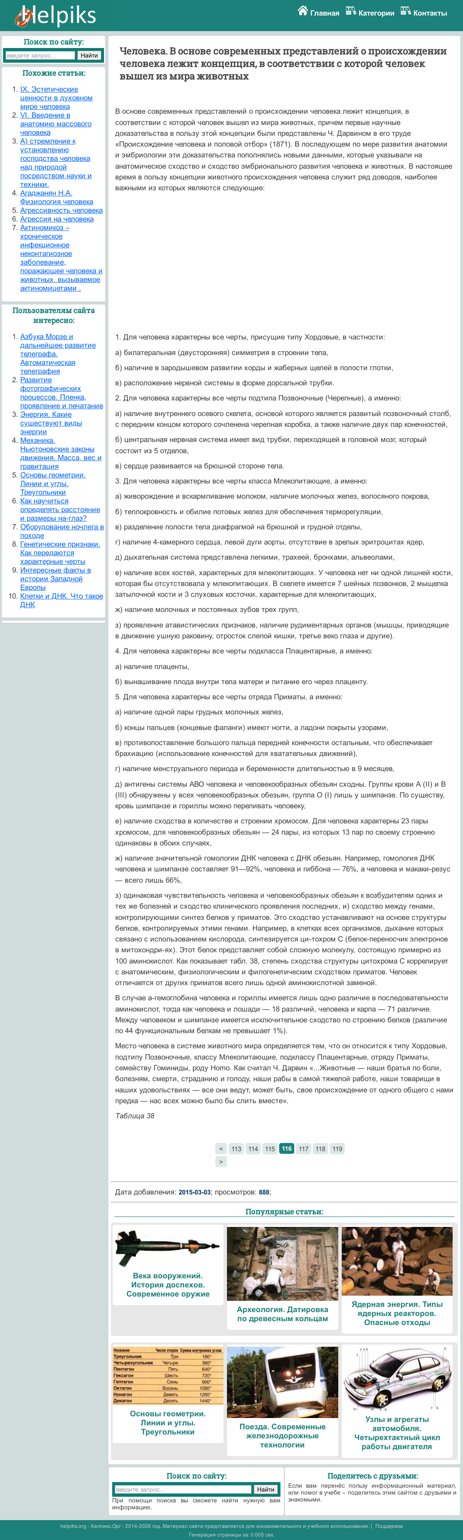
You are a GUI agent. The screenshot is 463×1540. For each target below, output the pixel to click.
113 (236, 1149)
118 (320, 1149)
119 (337, 1149)
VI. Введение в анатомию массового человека (55, 124)
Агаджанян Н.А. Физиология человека (56, 197)
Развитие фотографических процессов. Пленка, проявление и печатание (61, 393)
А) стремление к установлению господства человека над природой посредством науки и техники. (56, 163)
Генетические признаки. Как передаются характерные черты (60, 553)
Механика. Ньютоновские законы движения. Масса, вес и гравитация (61, 453)
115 (270, 1149)
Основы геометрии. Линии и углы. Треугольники (53, 483)
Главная (325, 13)
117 (304, 1149)
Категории (376, 13)
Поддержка (389, 1526)
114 (253, 1149)
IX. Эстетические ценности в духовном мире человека (56, 98)
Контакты (430, 13)
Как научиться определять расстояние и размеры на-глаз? (60, 509)
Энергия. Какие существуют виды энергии (51, 423)
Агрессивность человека (61, 210)
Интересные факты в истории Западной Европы (55, 579)
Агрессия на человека (57, 219)
